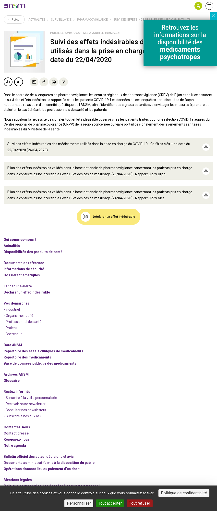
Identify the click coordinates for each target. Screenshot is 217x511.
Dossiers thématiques (22, 269)
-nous (17, 434)
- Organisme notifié (18, 310)
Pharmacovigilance (92, 19)
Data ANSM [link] (13, 339)
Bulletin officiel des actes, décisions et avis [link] (39, 451)
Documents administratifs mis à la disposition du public (49, 457)
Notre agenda (15, 440)
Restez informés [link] (17, 386)
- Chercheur (13, 328)
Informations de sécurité (24, 263)
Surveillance (61, 19)
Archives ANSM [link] (16, 369)
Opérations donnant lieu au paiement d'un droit (42, 463)
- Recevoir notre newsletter (25, 398)
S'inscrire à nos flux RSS (24, 410)
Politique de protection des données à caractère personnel (52, 480)
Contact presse (16, 428)
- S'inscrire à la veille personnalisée (30, 392)
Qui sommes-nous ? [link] (20, 234)
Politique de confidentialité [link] (184, 493)
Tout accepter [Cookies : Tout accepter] (110, 503)
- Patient (10, 322)
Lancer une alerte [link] (18, 280)
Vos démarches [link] (16, 298)
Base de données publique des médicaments (40, 358)
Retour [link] (14, 19)
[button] (198, 6)
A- (19, 82)
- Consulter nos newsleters (25, 404)
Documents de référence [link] (24, 257)
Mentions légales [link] (18, 474)
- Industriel (12, 304)
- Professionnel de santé (22, 316)
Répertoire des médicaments (27, 352)
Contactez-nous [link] (17, 421)
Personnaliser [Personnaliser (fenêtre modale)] (79, 503)
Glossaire (12, 375)
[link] (14, 6)
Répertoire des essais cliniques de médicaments (43, 345)
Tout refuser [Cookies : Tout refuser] (139, 503)
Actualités (36, 19)
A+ (8, 82)
